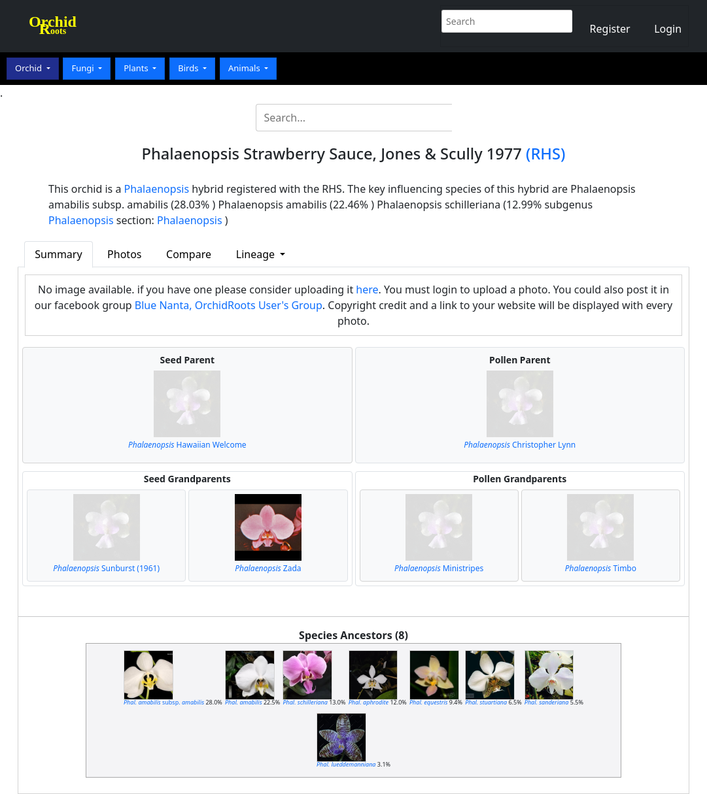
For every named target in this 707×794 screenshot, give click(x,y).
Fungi (83, 68)
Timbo (600, 568)
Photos (124, 254)
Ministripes (438, 568)
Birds (189, 68)
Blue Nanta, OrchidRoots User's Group (228, 305)
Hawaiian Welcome (187, 444)
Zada (268, 568)
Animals (245, 68)
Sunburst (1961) (106, 568)
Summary (58, 254)
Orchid (29, 68)
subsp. (164, 702)
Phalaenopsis (157, 189)
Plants (137, 68)
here (367, 289)
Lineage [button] (256, 254)
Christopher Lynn (520, 444)
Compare (188, 254)
